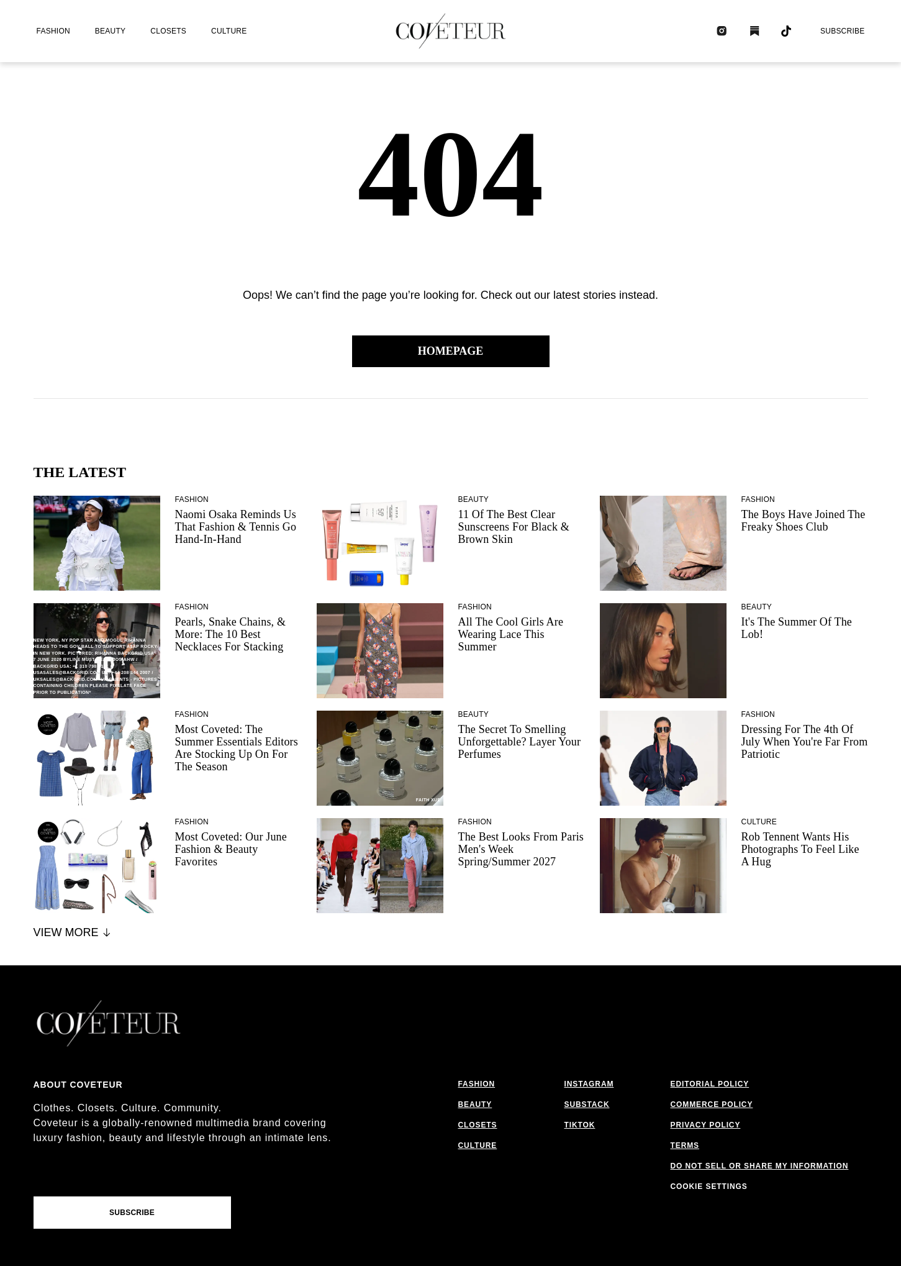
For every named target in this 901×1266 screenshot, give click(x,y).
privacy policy (706, 1125)
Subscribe (842, 31)
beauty (110, 31)
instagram (589, 1084)
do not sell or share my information (760, 1166)
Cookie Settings (709, 1186)
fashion (53, 31)
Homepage (451, 351)
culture (229, 31)
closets (168, 31)
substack (587, 1104)
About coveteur (78, 1085)
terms (685, 1145)
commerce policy (712, 1104)
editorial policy (710, 1084)
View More (73, 932)
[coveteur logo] (451, 31)
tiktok (579, 1125)
